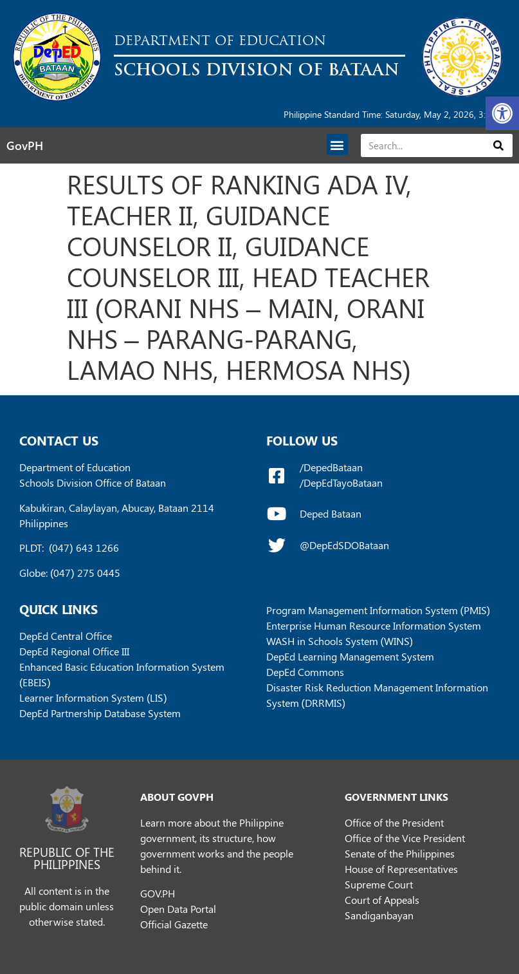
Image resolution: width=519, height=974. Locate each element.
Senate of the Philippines (400, 853)
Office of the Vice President (405, 838)
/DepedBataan (331, 467)
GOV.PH (157, 893)
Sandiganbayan (379, 915)
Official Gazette (174, 924)
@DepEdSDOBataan (344, 545)
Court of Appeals (382, 899)
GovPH (24, 145)
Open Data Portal (178, 908)
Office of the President (394, 822)
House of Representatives (401, 869)
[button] (502, 113)
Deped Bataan (330, 513)
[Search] (499, 145)
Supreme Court (379, 884)
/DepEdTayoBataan (341, 482)
